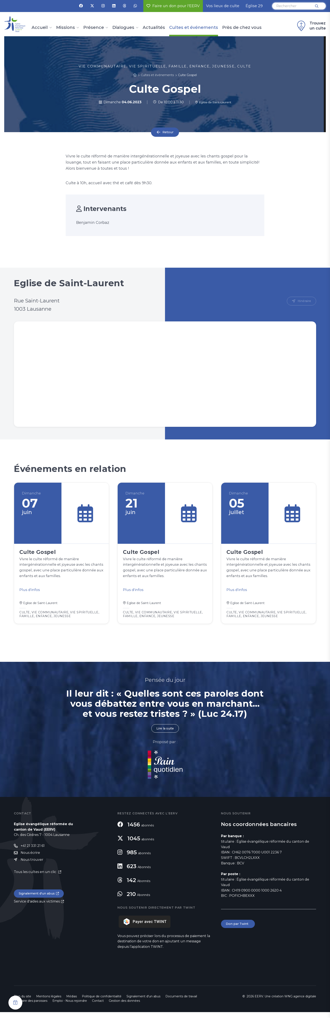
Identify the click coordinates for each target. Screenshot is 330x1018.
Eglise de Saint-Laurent (213, 102)
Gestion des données (124, 1007)
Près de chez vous (242, 27)
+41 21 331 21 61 (33, 852)
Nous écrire (30, 859)
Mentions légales (48, 1002)
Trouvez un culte (311, 26)
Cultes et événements (193, 27)
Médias (71, 1002)
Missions (65, 27)
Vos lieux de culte (222, 6)
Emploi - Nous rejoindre (69, 1007)
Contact (98, 1007)
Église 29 (254, 6)
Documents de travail (181, 1002)
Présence (93, 27)
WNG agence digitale (300, 1002)
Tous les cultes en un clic (35, 878)
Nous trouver (32, 866)
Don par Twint (238, 930)
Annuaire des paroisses (30, 1007)
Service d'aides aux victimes (37, 909)
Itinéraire (303, 301)
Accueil (40, 27)
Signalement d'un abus (38, 900)
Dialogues (123, 27)
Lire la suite (165, 734)
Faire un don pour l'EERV (173, 6)
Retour (168, 132)
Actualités (154, 27)
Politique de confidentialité (101, 1002)
